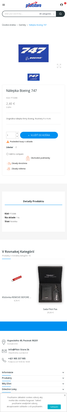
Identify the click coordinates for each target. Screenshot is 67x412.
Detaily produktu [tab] (33, 201)
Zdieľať (16, 147)
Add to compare (14, 154)
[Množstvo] (11, 135)
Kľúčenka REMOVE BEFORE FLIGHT (17, 297)
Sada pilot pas (50, 309)
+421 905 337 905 (17, 358)
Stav (7, 221)
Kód (7, 213)
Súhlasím (54, 407)
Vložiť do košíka (40, 135)
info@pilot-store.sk (18, 349)
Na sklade (10, 217)
